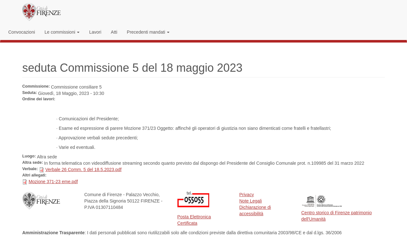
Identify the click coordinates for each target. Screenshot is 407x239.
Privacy (246, 194)
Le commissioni (62, 32)
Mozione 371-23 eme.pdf (53, 181)
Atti (114, 32)
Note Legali (250, 200)
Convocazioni (21, 32)
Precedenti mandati (148, 32)
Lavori (95, 32)
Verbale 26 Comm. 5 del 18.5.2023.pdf (83, 169)
